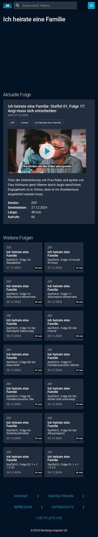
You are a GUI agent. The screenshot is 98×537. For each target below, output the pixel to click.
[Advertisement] (49, 59)
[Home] (8, 5)
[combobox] (49, 5)
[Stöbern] (91, 5)
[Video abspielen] (47, 151)
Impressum (23, 507)
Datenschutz (63, 507)
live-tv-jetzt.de (49, 518)
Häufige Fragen (60, 496)
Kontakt (21, 496)
